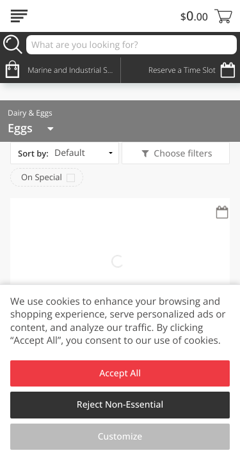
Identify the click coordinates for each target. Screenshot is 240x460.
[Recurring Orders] (222, 213)
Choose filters (182, 154)
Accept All (120, 373)
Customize (120, 437)
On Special (41, 177)
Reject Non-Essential (120, 405)
